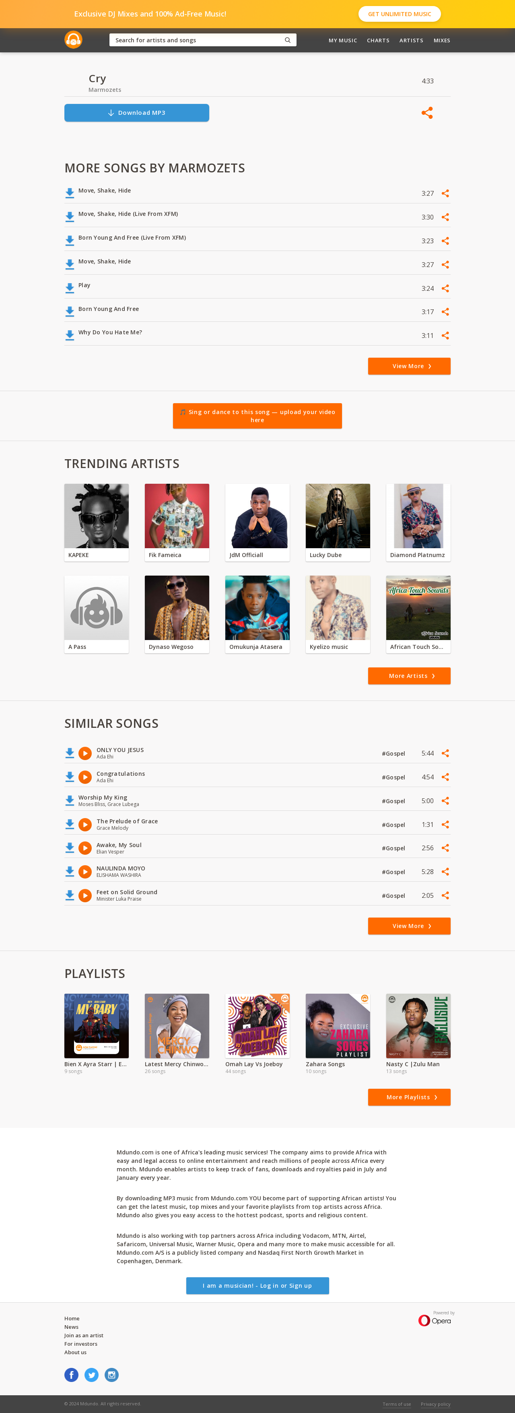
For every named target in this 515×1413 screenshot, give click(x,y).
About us (75, 1352)
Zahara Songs (325, 1064)
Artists (412, 40)
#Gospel (394, 753)
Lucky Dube (326, 555)
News (71, 1326)
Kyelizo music (329, 647)
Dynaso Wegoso (171, 647)
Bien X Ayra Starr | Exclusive (96, 1064)
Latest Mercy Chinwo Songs (177, 1064)
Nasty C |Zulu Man (413, 1064)
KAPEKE (78, 555)
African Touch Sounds (418, 647)
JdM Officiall (246, 555)
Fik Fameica (165, 555)
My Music (343, 40)
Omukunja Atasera (255, 647)
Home (72, 1318)
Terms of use (397, 1404)
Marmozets (105, 89)
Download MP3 (136, 112)
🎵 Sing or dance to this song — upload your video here (257, 416)
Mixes (442, 40)
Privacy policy (436, 1404)
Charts (378, 40)
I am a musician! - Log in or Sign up (257, 1285)
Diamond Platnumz (417, 555)
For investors (80, 1343)
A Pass (77, 647)
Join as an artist (83, 1335)
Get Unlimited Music (399, 14)
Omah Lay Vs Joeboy (254, 1064)
